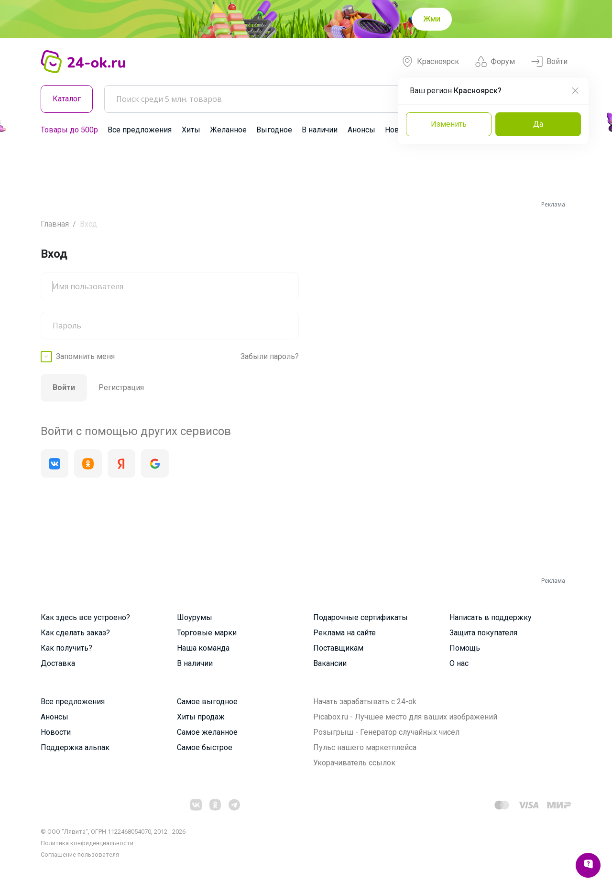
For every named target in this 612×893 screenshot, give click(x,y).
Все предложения (140, 129)
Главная (55, 224)
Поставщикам (338, 648)
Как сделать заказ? (75, 632)
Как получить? (66, 648)
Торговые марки (207, 632)
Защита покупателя (483, 632)
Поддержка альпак (75, 747)
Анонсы (361, 129)
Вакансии (330, 663)
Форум (495, 61)
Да (538, 124)
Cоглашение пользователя (80, 854)
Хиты (191, 129)
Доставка (58, 663)
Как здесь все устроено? (85, 617)
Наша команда (203, 648)
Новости (56, 732)
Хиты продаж (201, 716)
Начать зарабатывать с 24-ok (364, 701)
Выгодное (274, 129)
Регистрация (121, 387)
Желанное (228, 129)
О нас (459, 663)
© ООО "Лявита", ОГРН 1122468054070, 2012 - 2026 (113, 831)
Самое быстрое (204, 747)
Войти (549, 61)
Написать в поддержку (490, 617)
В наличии (320, 129)
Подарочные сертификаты (360, 617)
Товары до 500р (69, 129)
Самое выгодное (207, 701)
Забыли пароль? (269, 356)
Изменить (449, 124)
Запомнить (85, 356)
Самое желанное (207, 732)
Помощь (464, 648)
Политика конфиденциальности (87, 843)
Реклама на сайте (344, 632)
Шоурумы (194, 617)
